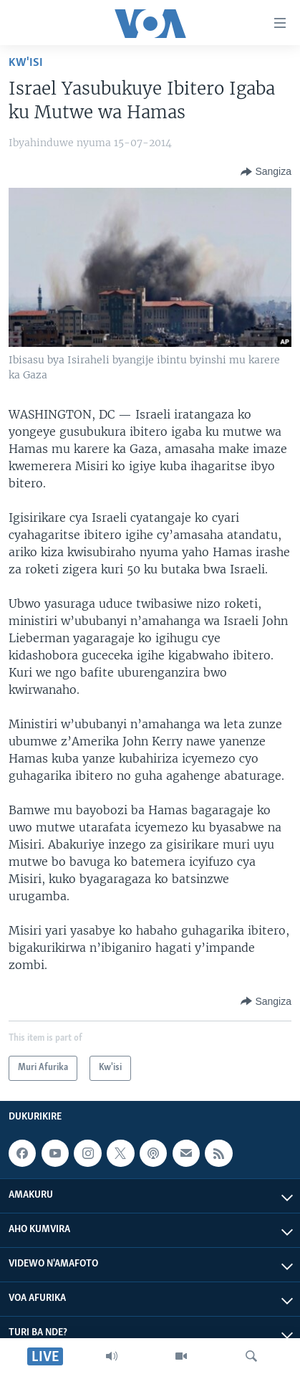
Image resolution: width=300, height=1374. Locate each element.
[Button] (266, 172)
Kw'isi (26, 63)
